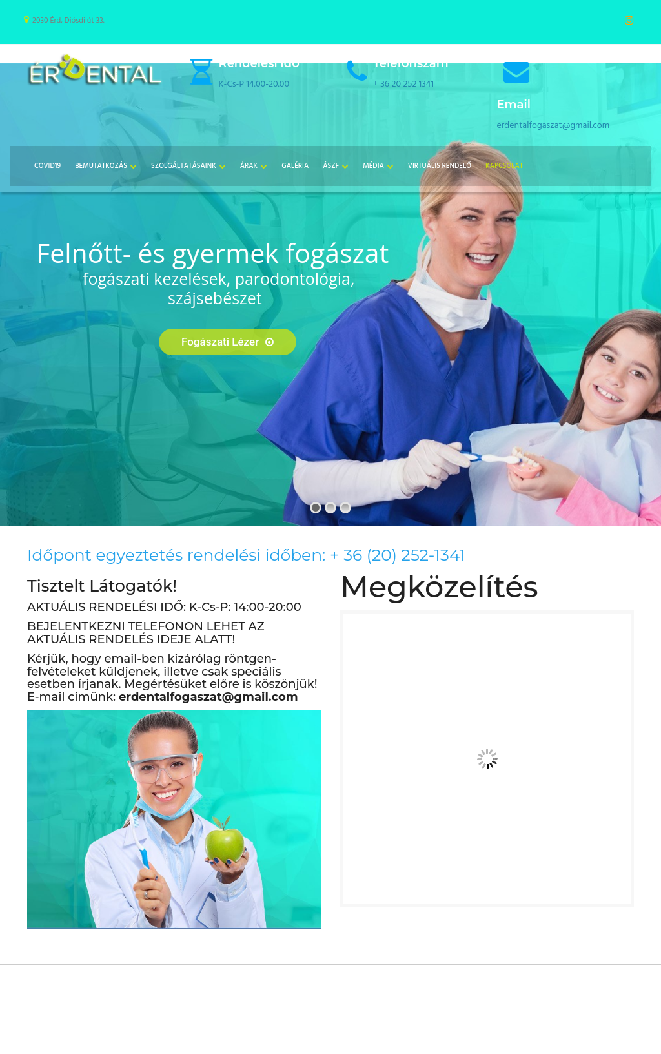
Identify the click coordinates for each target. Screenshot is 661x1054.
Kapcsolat (504, 166)
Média (373, 166)
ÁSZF (331, 166)
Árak (249, 166)
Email (514, 105)
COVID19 (47, 166)
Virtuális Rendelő (439, 166)
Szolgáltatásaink (183, 166)
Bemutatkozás (101, 166)
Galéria (295, 166)
